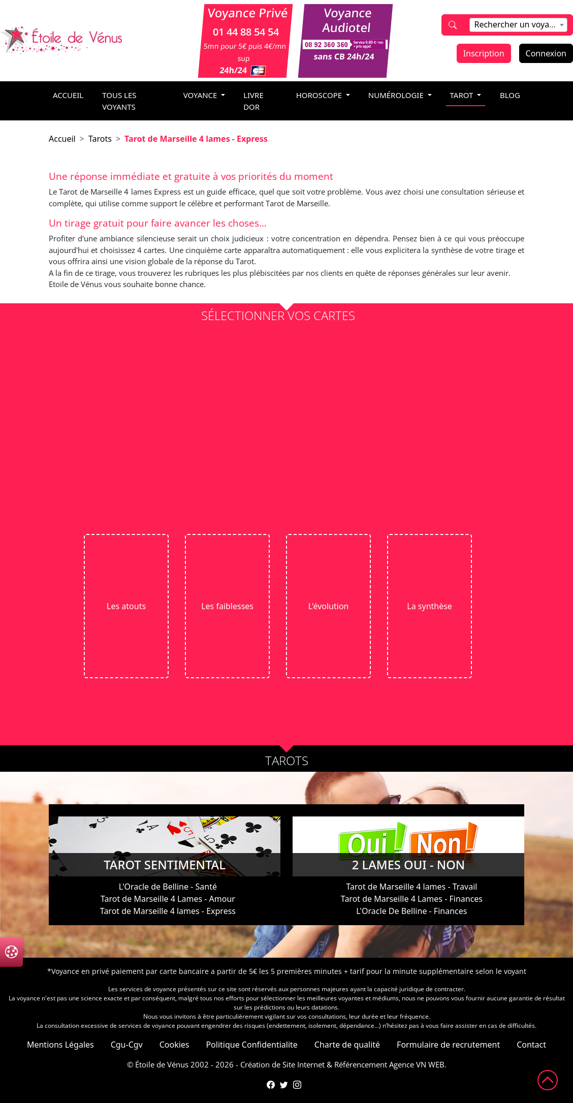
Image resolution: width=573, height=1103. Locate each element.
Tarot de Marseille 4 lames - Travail (411, 886)
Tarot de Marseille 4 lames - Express (196, 138)
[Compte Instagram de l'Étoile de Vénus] (297, 1084)
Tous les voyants (119, 101)
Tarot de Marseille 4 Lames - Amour (168, 898)
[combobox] (518, 25)
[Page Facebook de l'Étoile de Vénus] (271, 1084)
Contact (531, 1044)
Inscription (483, 53)
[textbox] (518, 24)
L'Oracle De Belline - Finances (411, 911)
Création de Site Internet (282, 1064)
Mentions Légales (60, 1044)
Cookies (174, 1044)
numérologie (397, 95)
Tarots (100, 138)
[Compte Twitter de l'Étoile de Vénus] (284, 1084)
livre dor (253, 101)
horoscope (320, 95)
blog (510, 95)
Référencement (360, 1064)
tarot (462, 95)
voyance (201, 95)
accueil (68, 95)
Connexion (546, 53)
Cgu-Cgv (127, 1044)
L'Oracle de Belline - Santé (168, 886)
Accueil (62, 138)
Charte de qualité (347, 1044)
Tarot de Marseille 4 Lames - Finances (412, 898)
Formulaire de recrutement (448, 1044)
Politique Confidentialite (251, 1044)
